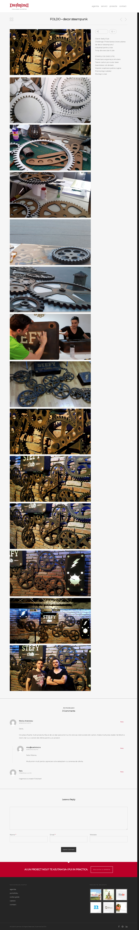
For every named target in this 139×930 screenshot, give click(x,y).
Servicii (104, 6)
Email (53, 835)
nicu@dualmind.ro (33, 747)
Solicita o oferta (101, 869)
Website (93, 835)
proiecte (113, 6)
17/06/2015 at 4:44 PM (25, 773)
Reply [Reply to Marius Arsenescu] (122, 722)
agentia (95, 6)
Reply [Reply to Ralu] (122, 772)
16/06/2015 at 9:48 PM (25, 723)
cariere (13, 901)
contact (122, 6)
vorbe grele (14, 897)
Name (13, 835)
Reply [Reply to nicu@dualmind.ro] (122, 748)
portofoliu (14, 893)
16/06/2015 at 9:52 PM (32, 749)
